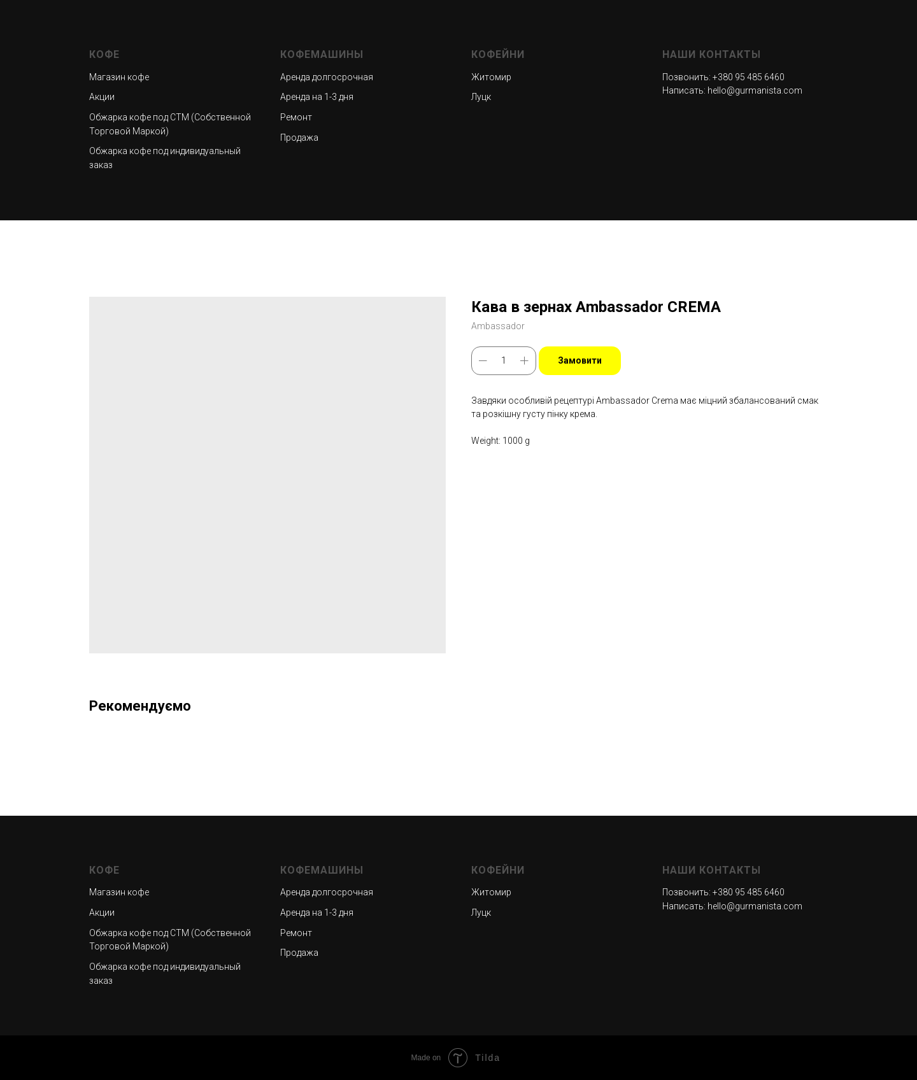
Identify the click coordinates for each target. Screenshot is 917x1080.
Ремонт (296, 117)
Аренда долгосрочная (326, 77)
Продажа (299, 137)
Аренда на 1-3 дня (316, 97)
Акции (102, 97)
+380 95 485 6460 (749, 77)
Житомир (491, 77)
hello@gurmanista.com (754, 90)
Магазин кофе (119, 77)
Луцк (481, 97)
